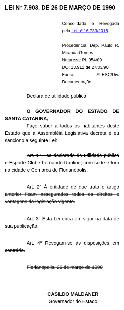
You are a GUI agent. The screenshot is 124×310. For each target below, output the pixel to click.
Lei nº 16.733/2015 (89, 30)
